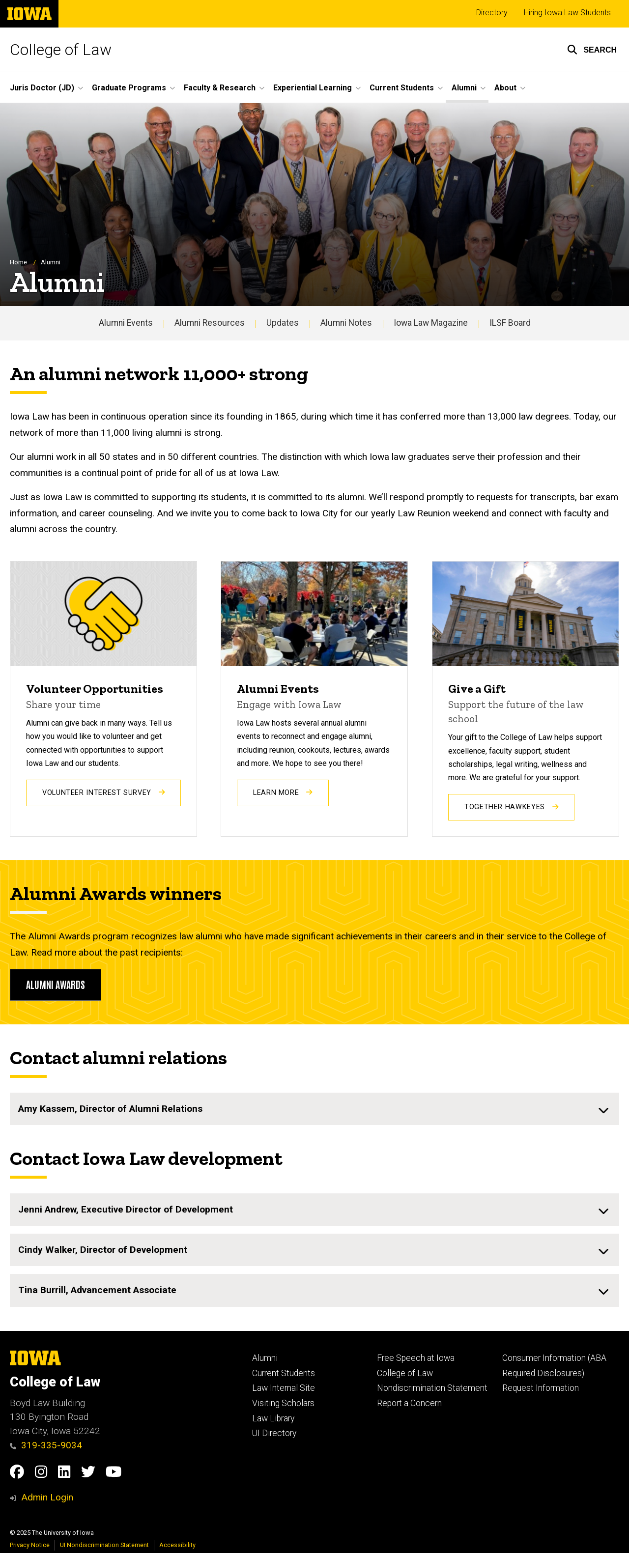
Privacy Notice (30, 1545)
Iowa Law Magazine (431, 323)
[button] (592, 50)
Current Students (283, 1373)
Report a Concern (409, 1403)
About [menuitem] (505, 87)
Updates (282, 323)
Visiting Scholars (283, 1403)
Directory (492, 12)
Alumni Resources (209, 323)
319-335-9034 (46, 1445)
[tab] (314, 1109)
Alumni (265, 1358)
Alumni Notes (346, 323)
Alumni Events (126, 323)
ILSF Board (510, 323)
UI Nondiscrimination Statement (104, 1545)
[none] (314, 1109)
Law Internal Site (283, 1388)
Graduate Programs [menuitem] (129, 87)
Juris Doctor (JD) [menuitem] (42, 87)
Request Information (540, 1388)
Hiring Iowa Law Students (567, 12)
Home (18, 262)
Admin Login (47, 1497)
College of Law (61, 49)
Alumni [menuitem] (464, 87)
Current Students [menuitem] (402, 87)
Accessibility (177, 1545)
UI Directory (274, 1433)
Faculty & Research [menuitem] (220, 87)
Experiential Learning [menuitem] (312, 87)
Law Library (273, 1418)
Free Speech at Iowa (416, 1358)
